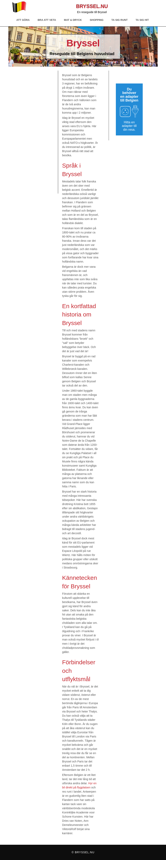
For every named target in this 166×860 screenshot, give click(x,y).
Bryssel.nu (92, 6)
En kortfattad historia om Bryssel (79, 314)
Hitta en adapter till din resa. (129, 126)
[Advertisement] (35, 132)
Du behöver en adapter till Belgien (129, 94)
